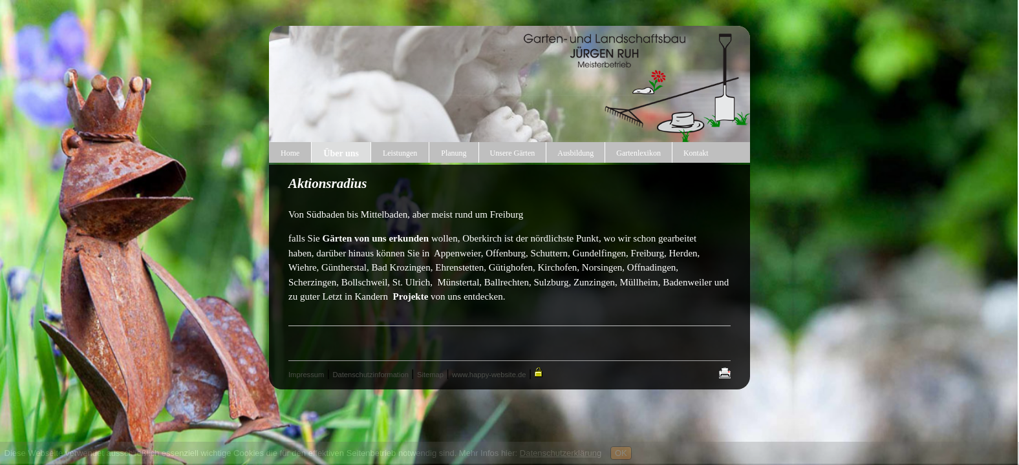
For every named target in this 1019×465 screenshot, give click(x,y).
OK (621, 453)
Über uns (341, 153)
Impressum (306, 374)
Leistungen (400, 153)
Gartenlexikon (638, 153)
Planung (453, 153)
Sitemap (430, 374)
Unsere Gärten (512, 153)
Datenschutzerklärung (560, 453)
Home (290, 153)
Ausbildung (575, 153)
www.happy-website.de (489, 374)
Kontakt (696, 153)
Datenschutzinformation (370, 374)
